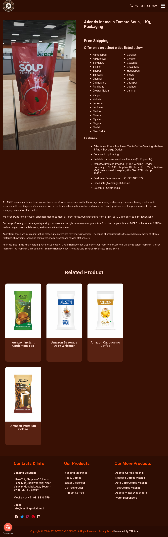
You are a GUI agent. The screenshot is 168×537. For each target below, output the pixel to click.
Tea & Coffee (73, 477)
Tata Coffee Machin (127, 487)
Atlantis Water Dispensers (131, 492)
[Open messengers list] (8, 527)
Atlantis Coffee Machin (129, 472)
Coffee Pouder (74, 487)
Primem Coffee (74, 492)
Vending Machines (76, 472)
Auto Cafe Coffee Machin (131, 482)
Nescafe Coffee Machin (130, 477)
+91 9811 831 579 (146, 5)
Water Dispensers (126, 497)
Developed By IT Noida (125, 531)
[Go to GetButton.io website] (8, 534)
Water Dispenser (75, 482)
